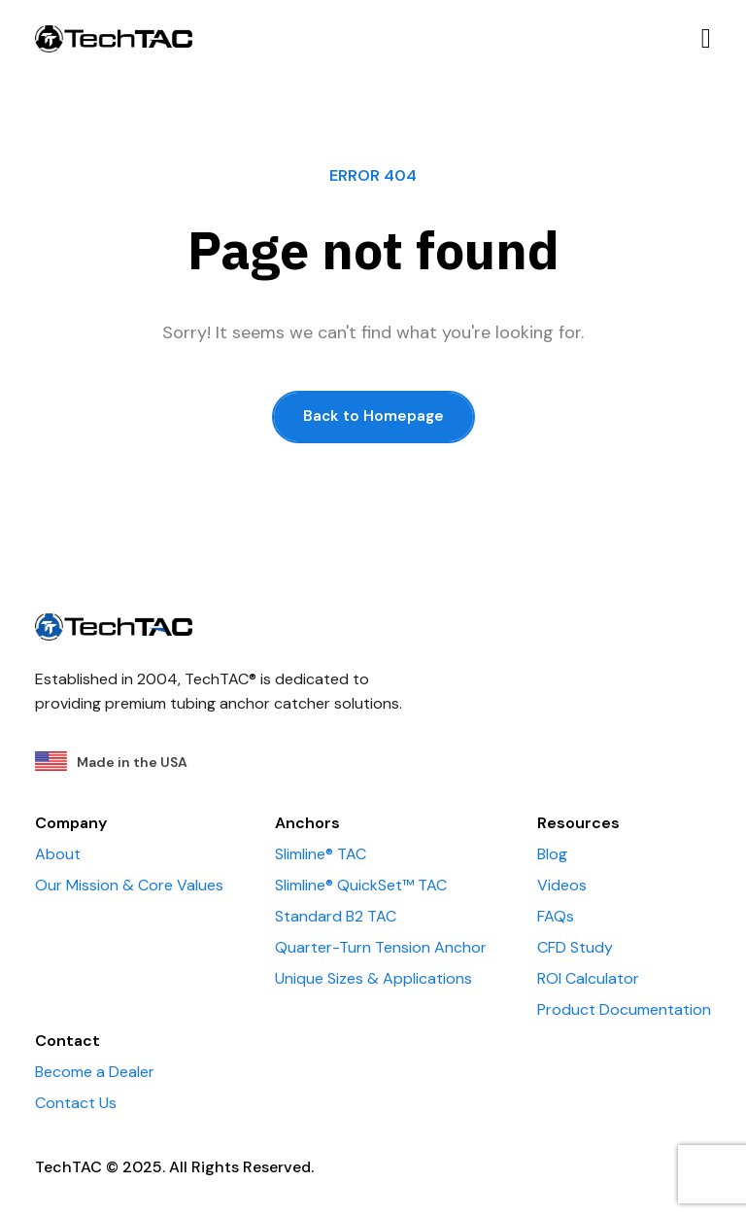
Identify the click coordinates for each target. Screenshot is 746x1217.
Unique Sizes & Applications (373, 978)
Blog (552, 854)
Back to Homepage (373, 416)
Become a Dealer (94, 1071)
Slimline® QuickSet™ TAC (361, 885)
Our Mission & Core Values (129, 885)
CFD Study (575, 947)
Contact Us (76, 1103)
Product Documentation (624, 1009)
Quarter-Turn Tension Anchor (381, 947)
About (58, 854)
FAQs (555, 916)
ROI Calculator (588, 978)
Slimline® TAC (320, 854)
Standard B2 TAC (335, 916)
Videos (562, 885)
